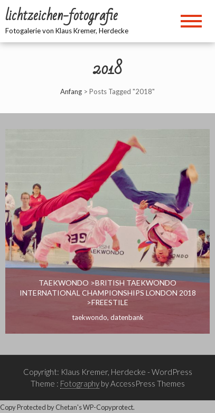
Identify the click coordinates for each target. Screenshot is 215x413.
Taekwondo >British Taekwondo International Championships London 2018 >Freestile (108, 292)
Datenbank (127, 317)
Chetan (66, 407)
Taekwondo (89, 317)
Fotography (79, 383)
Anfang (71, 91)
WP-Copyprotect (108, 407)
